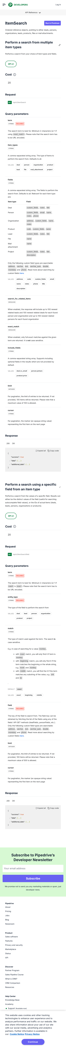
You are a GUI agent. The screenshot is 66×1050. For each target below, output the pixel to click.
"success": (15, 457)
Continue (33, 1042)
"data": (13, 461)
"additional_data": (18, 464)
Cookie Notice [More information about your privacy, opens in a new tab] (17, 1034)
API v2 (11, 64)
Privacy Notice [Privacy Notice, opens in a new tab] (32, 1034)
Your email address (14, 868)
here (22, 273)
